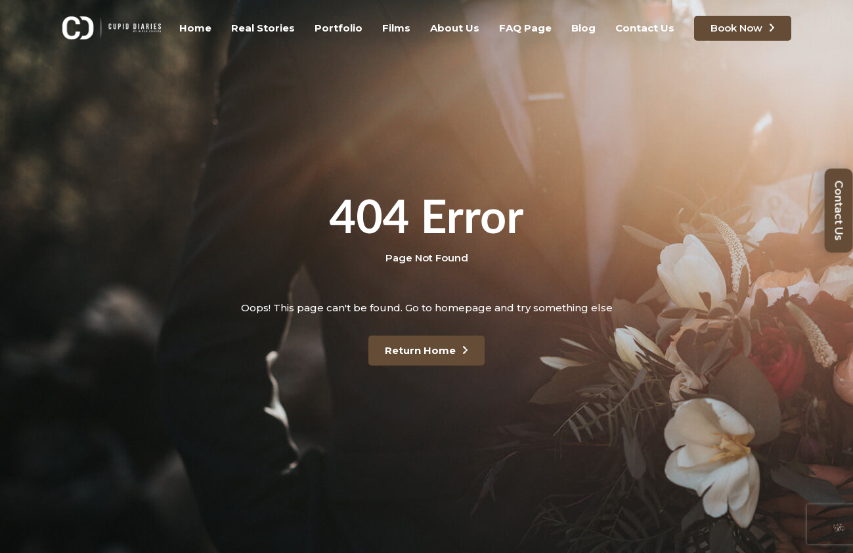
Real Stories (263, 28)
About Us (454, 28)
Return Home (420, 350)
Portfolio (338, 28)
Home (195, 28)
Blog (583, 28)
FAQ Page (525, 28)
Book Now (736, 28)
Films (396, 28)
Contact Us (644, 28)
